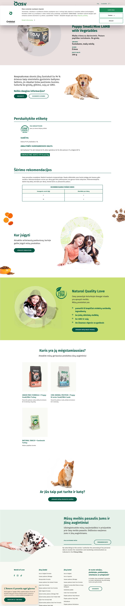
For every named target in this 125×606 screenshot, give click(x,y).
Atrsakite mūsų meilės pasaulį (85, 329)
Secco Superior (68, 533)
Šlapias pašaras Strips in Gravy (47, 564)
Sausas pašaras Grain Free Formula (48, 544)
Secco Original (67, 530)
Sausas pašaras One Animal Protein (48, 538)
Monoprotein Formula (44, 535)
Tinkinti (111, 10)
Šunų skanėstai (43, 573)
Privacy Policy (78, 508)
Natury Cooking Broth (69, 566)
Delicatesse (67, 558)
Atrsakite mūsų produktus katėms (62, 455)
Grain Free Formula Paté (45, 556)
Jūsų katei (67, 526)
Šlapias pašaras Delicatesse (71, 560)
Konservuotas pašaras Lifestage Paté (48, 550)
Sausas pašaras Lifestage (45, 533)
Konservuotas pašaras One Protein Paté (49, 553)
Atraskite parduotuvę (24, 250)
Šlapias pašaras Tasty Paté (46, 562)
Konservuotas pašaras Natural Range (49, 570)
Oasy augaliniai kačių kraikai (71, 581)
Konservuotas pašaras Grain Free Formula (50, 559)
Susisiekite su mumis (39, 96)
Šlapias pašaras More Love (71, 572)
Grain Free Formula (44, 541)
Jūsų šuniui (43, 526)
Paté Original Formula (44, 547)
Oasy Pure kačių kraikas (70, 578)
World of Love (19, 526)
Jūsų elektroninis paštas (70, 496)
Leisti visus (111, 4)
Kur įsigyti (20, 96)
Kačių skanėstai (68, 575)
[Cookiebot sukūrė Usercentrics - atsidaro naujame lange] (10, 16)
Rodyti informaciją (27, 14)
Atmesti (111, 15)
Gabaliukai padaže (68, 546)
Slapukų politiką (82, 10)
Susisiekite (95, 545)
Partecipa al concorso (15, 599)
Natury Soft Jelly (43, 567)
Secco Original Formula (45, 530)
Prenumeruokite (102, 498)
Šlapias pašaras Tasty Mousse (71, 552)
